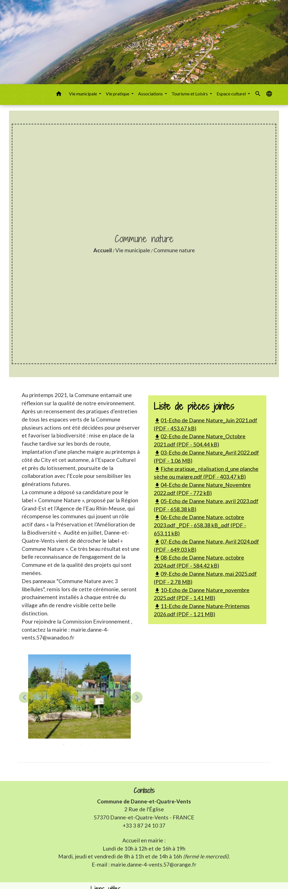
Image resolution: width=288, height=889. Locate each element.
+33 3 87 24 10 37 (144, 825)
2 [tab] (72, 744)
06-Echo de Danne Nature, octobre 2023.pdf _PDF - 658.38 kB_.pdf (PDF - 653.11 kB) (200, 525)
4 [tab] (89, 744)
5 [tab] (97, 744)
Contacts (144, 791)
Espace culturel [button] (232, 93)
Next (137, 697)
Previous (24, 697)
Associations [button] (151, 93)
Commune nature (174, 250)
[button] (59, 94)
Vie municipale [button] (83, 93)
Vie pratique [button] (118, 93)
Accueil (102, 250)
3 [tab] (81, 744)
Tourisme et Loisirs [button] (190, 93)
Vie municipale (132, 250)
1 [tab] (64, 744)
